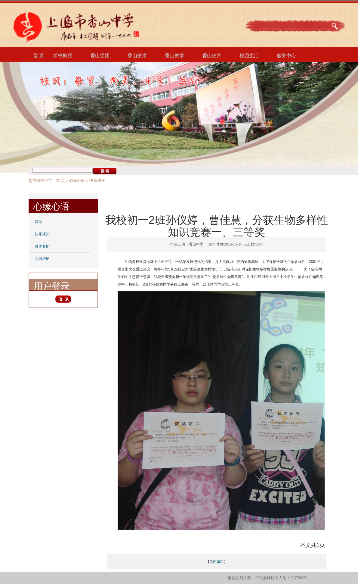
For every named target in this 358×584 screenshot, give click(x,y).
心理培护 (42, 259)
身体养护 (42, 246)
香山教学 (174, 55)
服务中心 (286, 55)
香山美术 (137, 55)
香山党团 (100, 55)
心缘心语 (77, 180)
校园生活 (249, 55)
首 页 (38, 55)
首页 (38, 222)
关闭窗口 (216, 562)
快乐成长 (97, 180)
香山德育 (211, 55)
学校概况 (62, 55)
